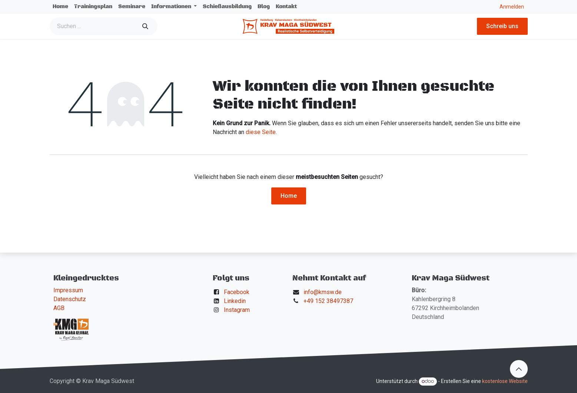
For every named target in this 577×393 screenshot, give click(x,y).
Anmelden (512, 7)
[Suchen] (145, 26)
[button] (519, 369)
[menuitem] (60, 7)
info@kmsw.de (323, 292)
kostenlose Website (505, 381)
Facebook (236, 292)
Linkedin (235, 300)
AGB (58, 308)
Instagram (237, 309)
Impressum (68, 290)
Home (289, 195)
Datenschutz (69, 299)
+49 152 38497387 (328, 300)
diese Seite (261, 132)
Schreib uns (502, 26)
